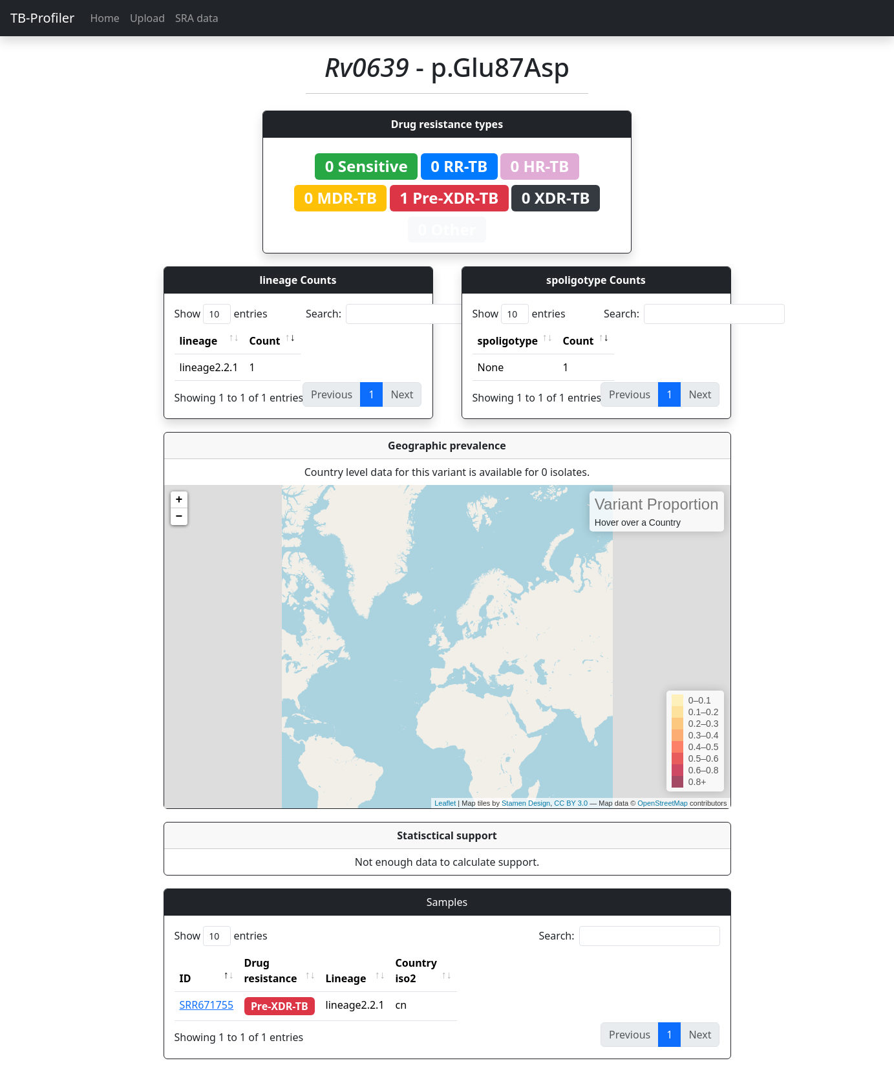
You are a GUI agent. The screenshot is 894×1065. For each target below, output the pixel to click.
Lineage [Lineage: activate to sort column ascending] (370, 963)
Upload (147, 18)
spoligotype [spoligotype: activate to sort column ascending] (508, 341)
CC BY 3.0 (571, 803)
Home (105, 18)
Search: (396, 314)
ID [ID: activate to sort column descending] (185, 963)
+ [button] (179, 500)
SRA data (196, 18)
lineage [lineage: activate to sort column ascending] (199, 341)
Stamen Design (526, 803)
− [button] (179, 516)
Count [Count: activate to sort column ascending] (265, 341)
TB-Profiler (42, 18)
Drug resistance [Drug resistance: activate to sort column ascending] (285, 963)
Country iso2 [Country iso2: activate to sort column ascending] (452, 963)
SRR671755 (207, 989)
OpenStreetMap (662, 803)
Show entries (221, 314)
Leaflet (445, 803)
